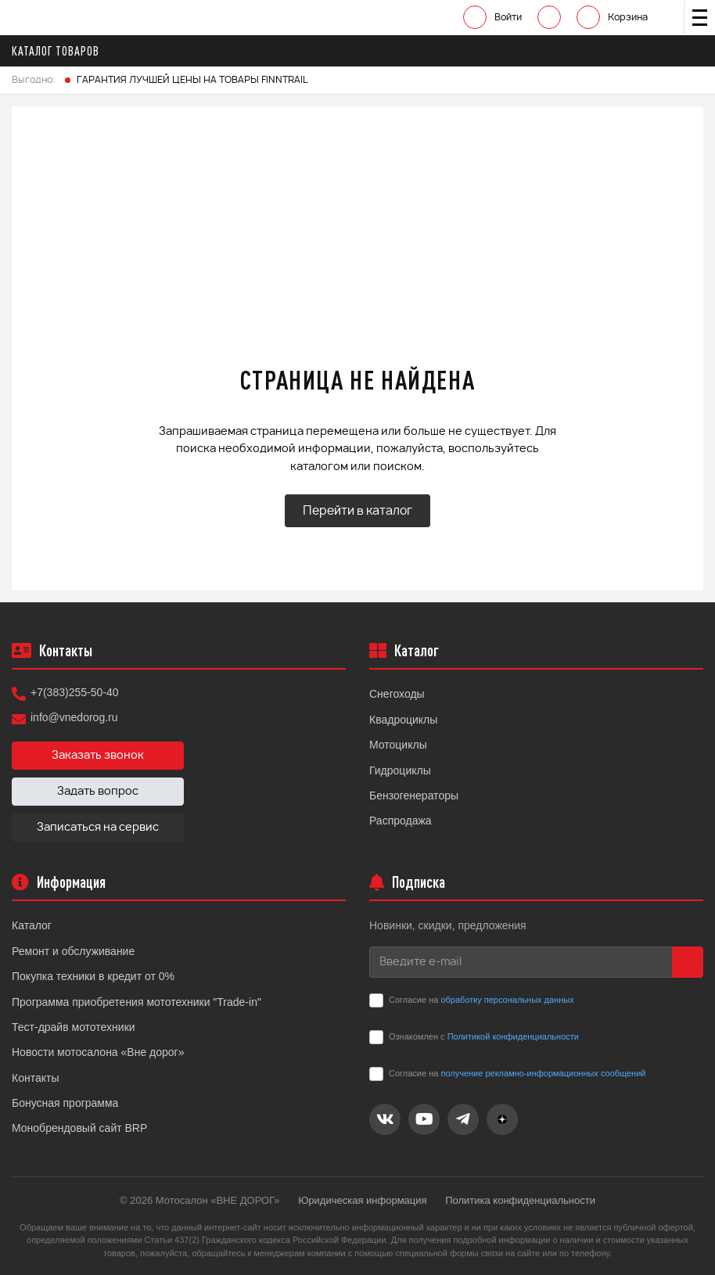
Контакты (35, 1078)
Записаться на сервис (98, 827)
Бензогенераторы (413, 795)
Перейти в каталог (357, 511)
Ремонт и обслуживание (73, 951)
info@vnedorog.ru (74, 717)
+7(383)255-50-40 (74, 692)
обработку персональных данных (506, 999)
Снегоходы (397, 694)
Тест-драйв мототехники (73, 1027)
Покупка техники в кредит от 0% (93, 976)
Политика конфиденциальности (520, 1200)
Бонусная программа (65, 1103)
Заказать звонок (98, 755)
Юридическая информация (362, 1200)
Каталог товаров (60, 51)
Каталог (32, 925)
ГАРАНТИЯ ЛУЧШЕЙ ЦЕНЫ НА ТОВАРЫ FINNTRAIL (192, 79)
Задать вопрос (97, 791)
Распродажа (400, 820)
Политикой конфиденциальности (513, 1036)
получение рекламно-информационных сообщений (542, 1073)
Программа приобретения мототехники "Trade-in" (136, 1002)
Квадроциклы (403, 719)
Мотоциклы (398, 744)
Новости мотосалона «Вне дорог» (98, 1052)
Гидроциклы (400, 770)
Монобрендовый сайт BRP (79, 1128)
